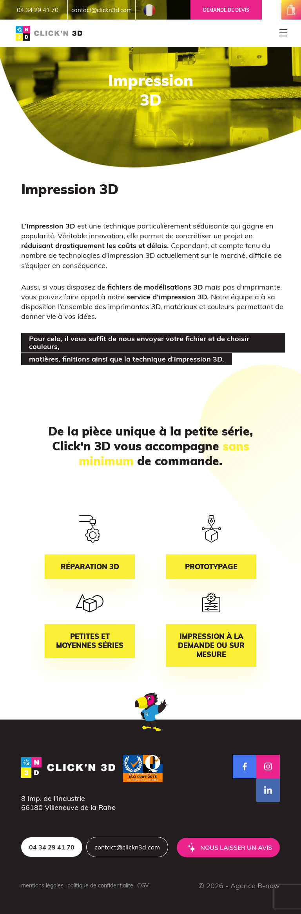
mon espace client (271, 10)
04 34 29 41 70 (37, 10)
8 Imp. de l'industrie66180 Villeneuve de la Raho (68, 803)
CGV (143, 885)
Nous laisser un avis (236, 847)
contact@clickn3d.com (101, 10)
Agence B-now (255, 885)
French (149, 10)
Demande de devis (226, 10)
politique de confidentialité (100, 885)
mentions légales (42, 885)
